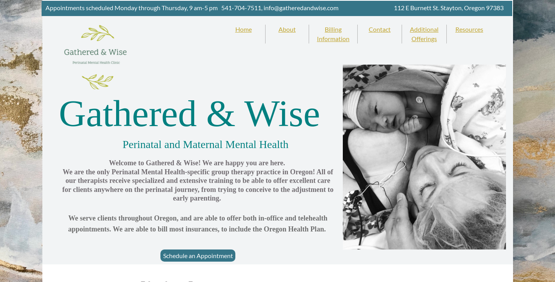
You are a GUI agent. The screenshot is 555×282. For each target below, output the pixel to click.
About (287, 29)
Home (243, 29)
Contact (380, 29)
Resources (469, 29)
